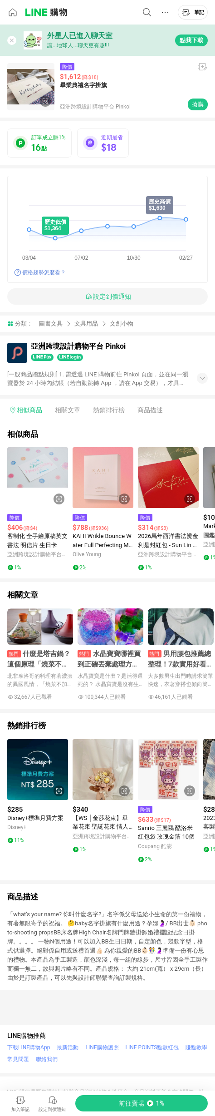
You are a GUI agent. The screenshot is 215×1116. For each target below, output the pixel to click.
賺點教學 (196, 1047)
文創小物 (121, 323)
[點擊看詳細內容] (37, 477)
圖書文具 (51, 323)
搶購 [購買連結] (198, 104)
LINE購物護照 (101, 1047)
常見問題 (18, 1059)
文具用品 (86, 323)
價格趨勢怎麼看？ (44, 272)
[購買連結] (141, 1103)
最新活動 (67, 1047)
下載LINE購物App (28, 1047)
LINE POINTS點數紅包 (152, 1047)
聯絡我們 (47, 1059)
